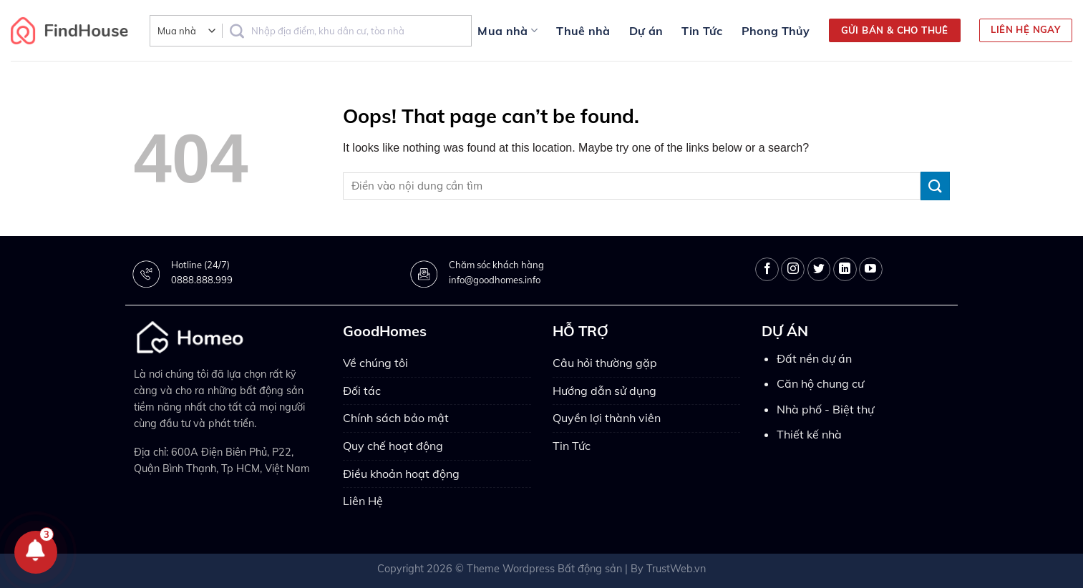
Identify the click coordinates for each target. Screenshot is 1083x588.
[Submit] (935, 186)
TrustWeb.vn (676, 568)
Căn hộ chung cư (820, 383)
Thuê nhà (583, 31)
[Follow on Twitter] (819, 269)
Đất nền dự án (814, 358)
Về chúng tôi (375, 363)
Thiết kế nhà (809, 434)
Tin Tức (701, 31)
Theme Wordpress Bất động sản (544, 568)
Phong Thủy (776, 31)
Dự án (646, 31)
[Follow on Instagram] (793, 269)
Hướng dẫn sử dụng (604, 390)
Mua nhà (507, 31)
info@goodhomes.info (494, 279)
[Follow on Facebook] (767, 269)
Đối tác (362, 390)
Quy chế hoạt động (393, 445)
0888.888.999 (202, 279)
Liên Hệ (363, 501)
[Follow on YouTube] (871, 269)
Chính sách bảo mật (396, 418)
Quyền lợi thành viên (607, 418)
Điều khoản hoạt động (401, 473)
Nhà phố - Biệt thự (825, 409)
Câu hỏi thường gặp (605, 363)
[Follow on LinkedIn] (845, 269)
